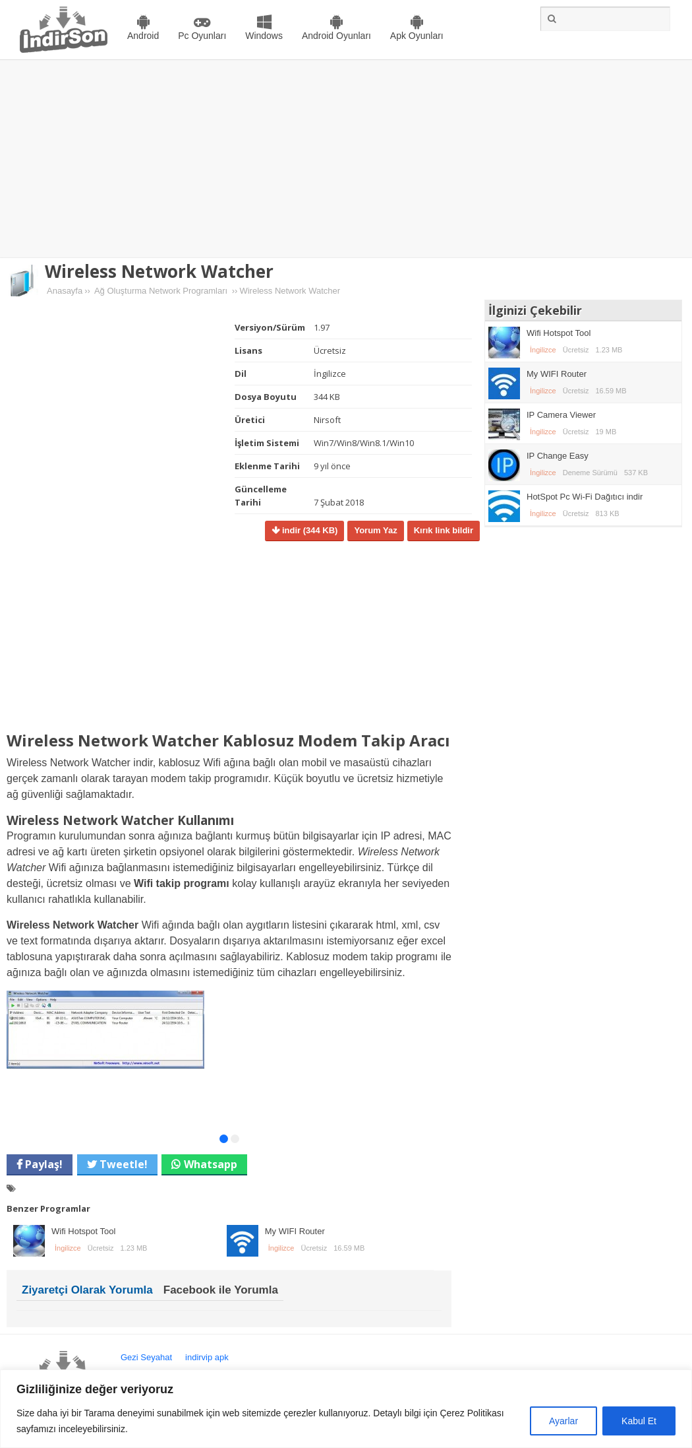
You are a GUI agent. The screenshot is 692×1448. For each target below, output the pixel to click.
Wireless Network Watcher (159, 271)
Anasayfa (64, 291)
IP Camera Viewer (561, 415)
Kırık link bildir (443, 530)
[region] (346, 1408)
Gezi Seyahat (146, 1357)
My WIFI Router (295, 1231)
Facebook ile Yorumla (220, 1290)
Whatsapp (210, 1164)
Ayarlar (563, 1421)
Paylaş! (42, 1164)
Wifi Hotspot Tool (83, 1231)
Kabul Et (638, 1421)
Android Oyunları (336, 35)
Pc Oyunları (202, 35)
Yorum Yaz (375, 530)
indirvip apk (207, 1357)
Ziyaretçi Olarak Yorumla (87, 1290)
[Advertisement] (346, 159)
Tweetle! (122, 1164)
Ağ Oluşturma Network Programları (160, 291)
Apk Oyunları (417, 35)
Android (143, 35)
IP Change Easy (558, 456)
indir (308, 530)
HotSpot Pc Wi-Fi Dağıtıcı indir (585, 497)
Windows (264, 35)
